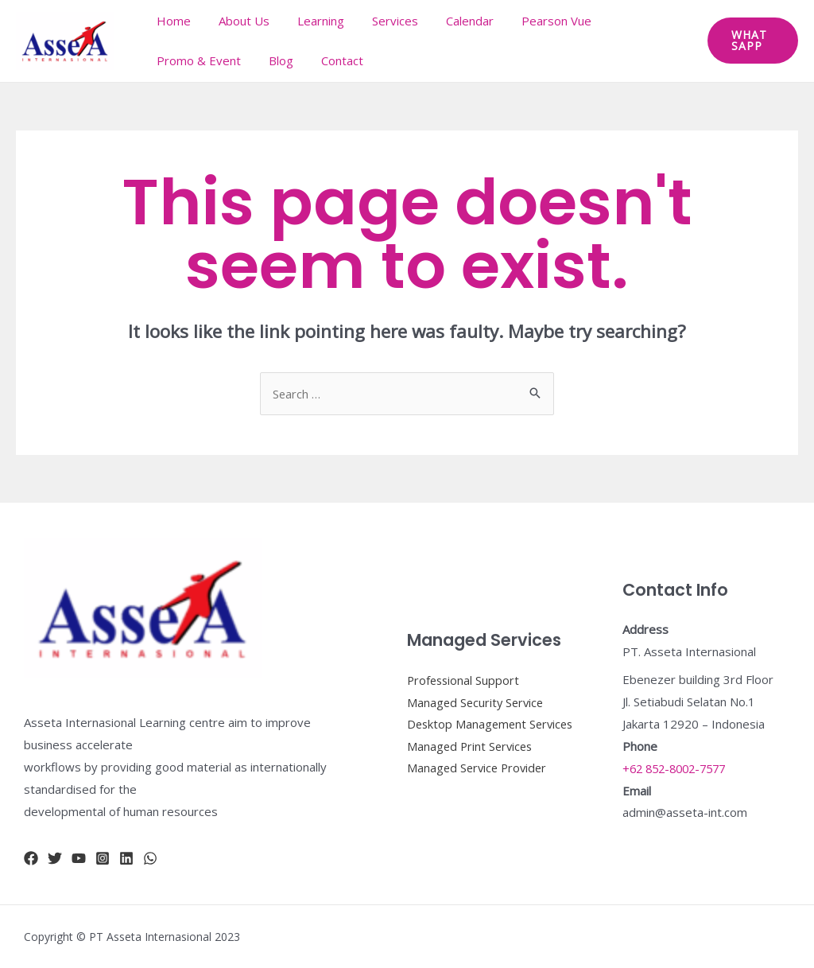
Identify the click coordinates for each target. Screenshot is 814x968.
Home (171, 21)
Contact (332, 60)
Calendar (451, 21)
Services (381, 21)
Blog (274, 60)
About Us (237, 21)
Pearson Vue (534, 21)
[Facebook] (31, 858)
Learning (310, 21)
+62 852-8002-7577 (678, 768)
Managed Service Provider (479, 779)
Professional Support (464, 668)
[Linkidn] (126, 858)
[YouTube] (79, 858)
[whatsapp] (150, 858)
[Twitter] (55, 858)
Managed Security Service (477, 690)
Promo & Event (196, 60)
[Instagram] (102, 858)
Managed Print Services (472, 757)
